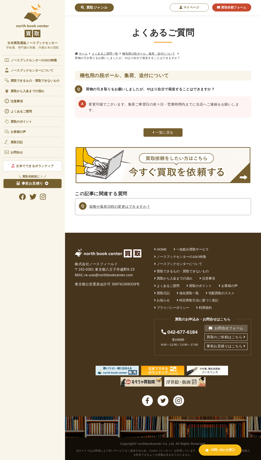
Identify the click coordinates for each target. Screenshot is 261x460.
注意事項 (13, 101)
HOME (162, 249)
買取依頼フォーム (231, 7)
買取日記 (13, 142)
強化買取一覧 (189, 293)
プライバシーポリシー (173, 307)
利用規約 (205, 307)
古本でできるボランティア (32, 166)
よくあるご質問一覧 (105, 53)
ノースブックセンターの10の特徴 (30, 60)
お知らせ (163, 300)
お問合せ (13, 152)
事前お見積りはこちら (224, 346)
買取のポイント (18, 121)
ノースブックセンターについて (28, 70)
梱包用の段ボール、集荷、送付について (148, 53)
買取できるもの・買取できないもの (32, 80)
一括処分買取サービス (192, 249)
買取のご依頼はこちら (224, 337)
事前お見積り (30, 183)
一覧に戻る (163, 132)
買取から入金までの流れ (24, 91)
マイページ (189, 7)
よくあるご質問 (18, 111)
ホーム (83, 53)
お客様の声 (15, 131)
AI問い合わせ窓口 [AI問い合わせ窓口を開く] (220, 450)
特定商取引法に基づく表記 (198, 300)
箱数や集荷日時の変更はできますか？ (119, 206)
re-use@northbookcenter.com (109, 275)
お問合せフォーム (226, 328)
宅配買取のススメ (221, 293)
